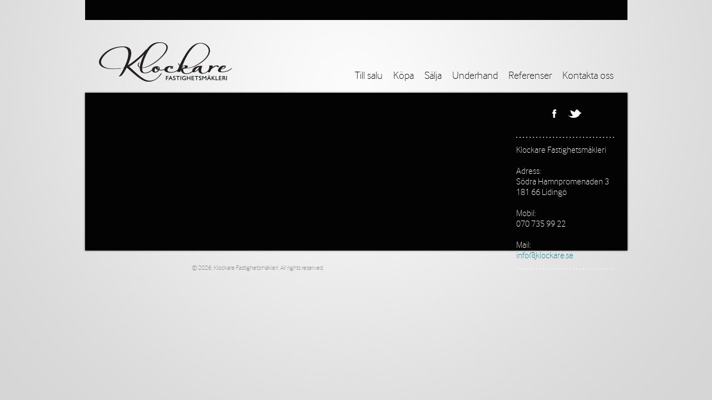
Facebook (554, 113)
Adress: (528, 171)
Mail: (523, 245)
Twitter (574, 113)
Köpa (403, 76)
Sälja (433, 76)
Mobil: (526, 213)
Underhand (475, 76)
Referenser (530, 76)
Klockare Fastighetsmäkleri (561, 150)
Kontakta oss (588, 76)
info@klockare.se (544, 256)
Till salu (369, 76)
